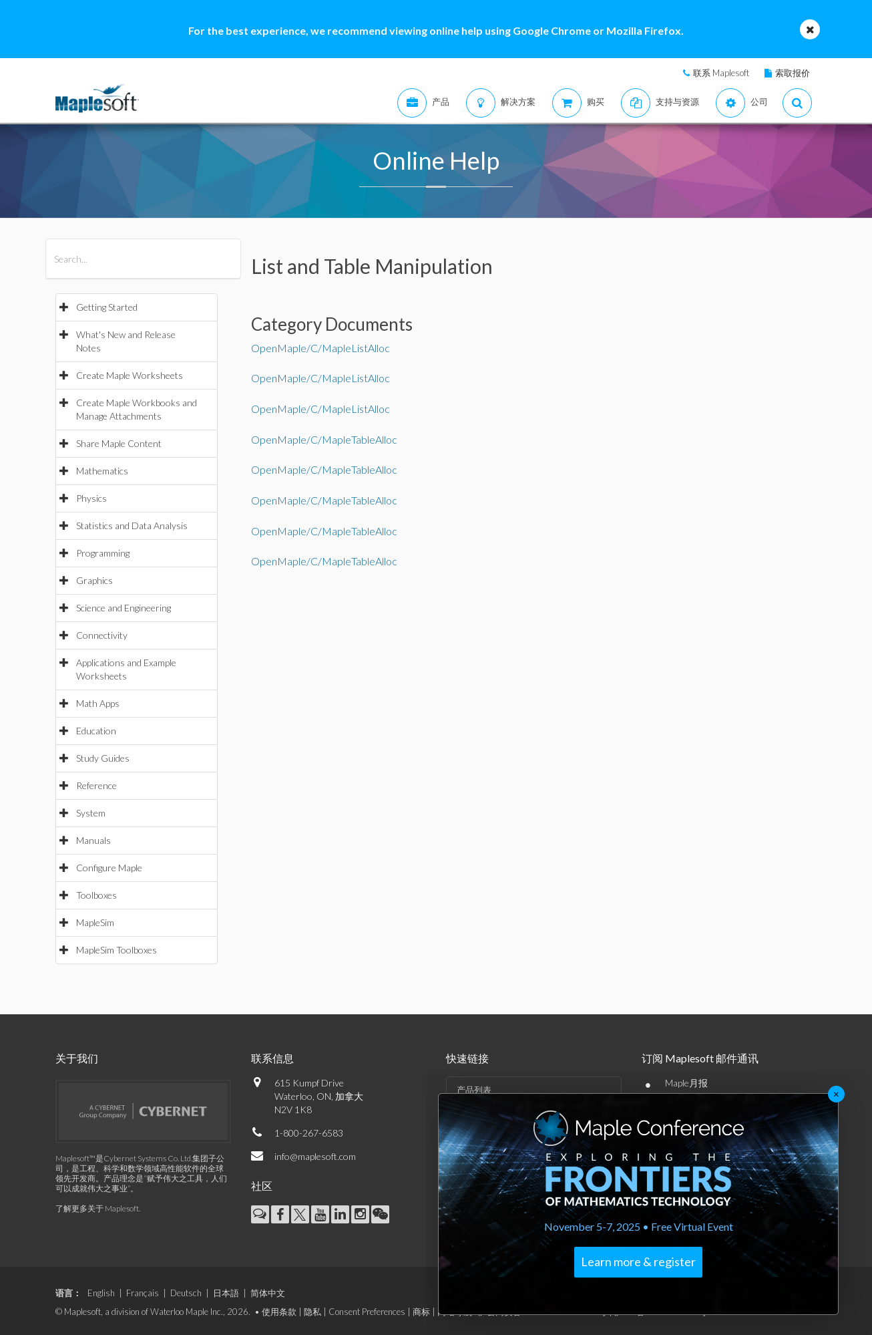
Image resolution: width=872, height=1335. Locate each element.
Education (96, 730)
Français (142, 1293)
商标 (421, 1311)
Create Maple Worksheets (129, 375)
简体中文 (267, 1293)
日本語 (226, 1293)
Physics (91, 498)
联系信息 (272, 1058)
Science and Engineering (123, 607)
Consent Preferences (367, 1311)
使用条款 (279, 1311)
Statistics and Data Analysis (132, 525)
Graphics (94, 580)
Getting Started (107, 307)
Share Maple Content (119, 443)
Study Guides (103, 758)
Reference (96, 785)
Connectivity (102, 635)
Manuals (93, 840)
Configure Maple (109, 867)
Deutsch (186, 1293)
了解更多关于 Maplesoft (97, 1208)
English (101, 1293)
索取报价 (792, 72)
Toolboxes (96, 895)
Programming (103, 553)
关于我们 (76, 1058)
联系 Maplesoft (721, 72)
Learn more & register (638, 1261)
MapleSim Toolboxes (116, 949)
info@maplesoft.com (315, 1156)
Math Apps (98, 703)
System (90, 813)
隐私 (312, 1311)
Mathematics (102, 470)
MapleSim (95, 922)
